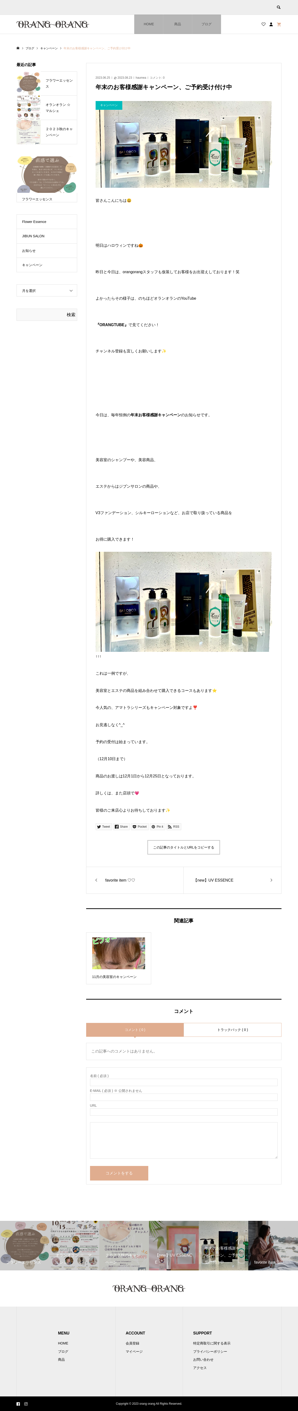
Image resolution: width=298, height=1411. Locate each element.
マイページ (134, 1351)
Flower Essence (34, 222)
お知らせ (29, 251)
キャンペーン (32, 265)
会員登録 (132, 1343)
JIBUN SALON (33, 236)
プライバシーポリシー (210, 1351)
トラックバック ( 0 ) (232, 1030)
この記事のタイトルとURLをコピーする (183, 847)
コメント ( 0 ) (135, 1030)
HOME (149, 24)
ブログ (206, 24)
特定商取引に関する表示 (212, 1343)
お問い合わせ (203, 1359)
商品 (177, 24)
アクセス (200, 1368)
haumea (141, 77)
